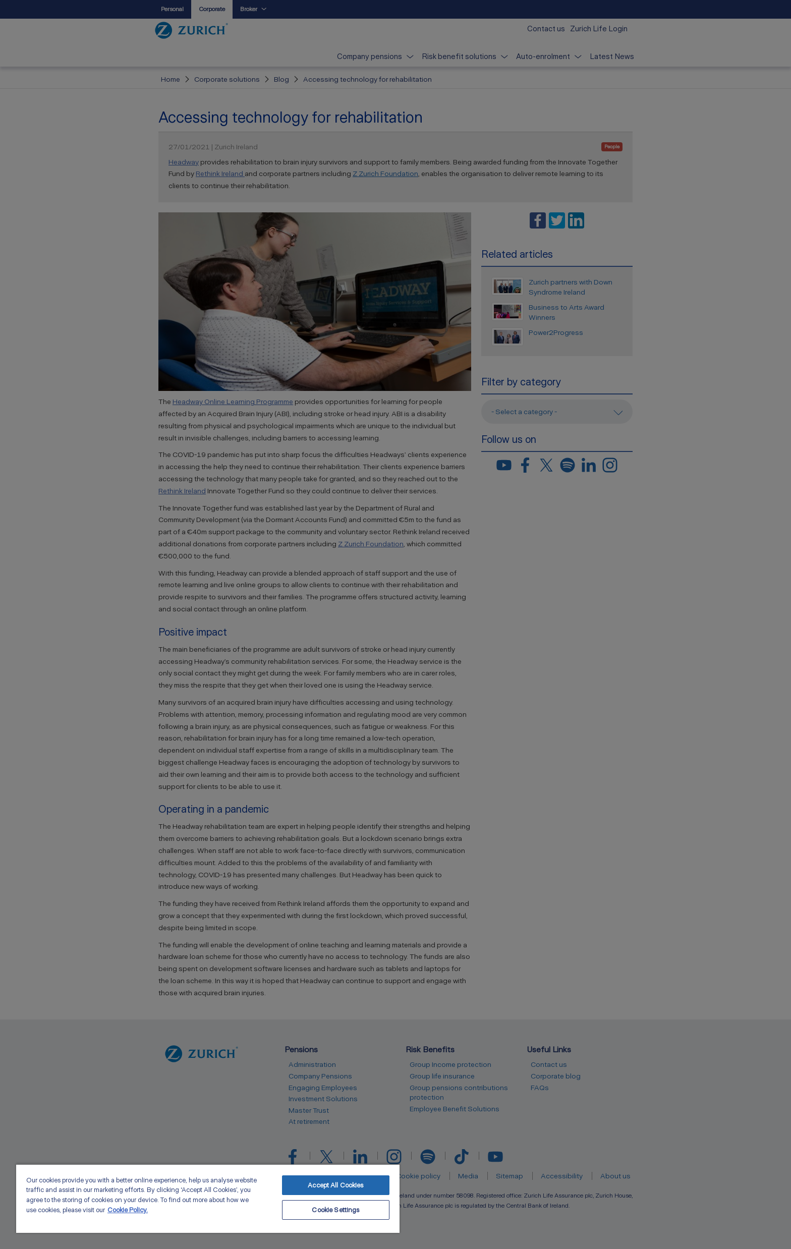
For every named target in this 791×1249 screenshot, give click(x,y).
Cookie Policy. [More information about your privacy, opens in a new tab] (127, 1210)
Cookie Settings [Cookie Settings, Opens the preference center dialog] (335, 1210)
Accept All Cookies (335, 1185)
